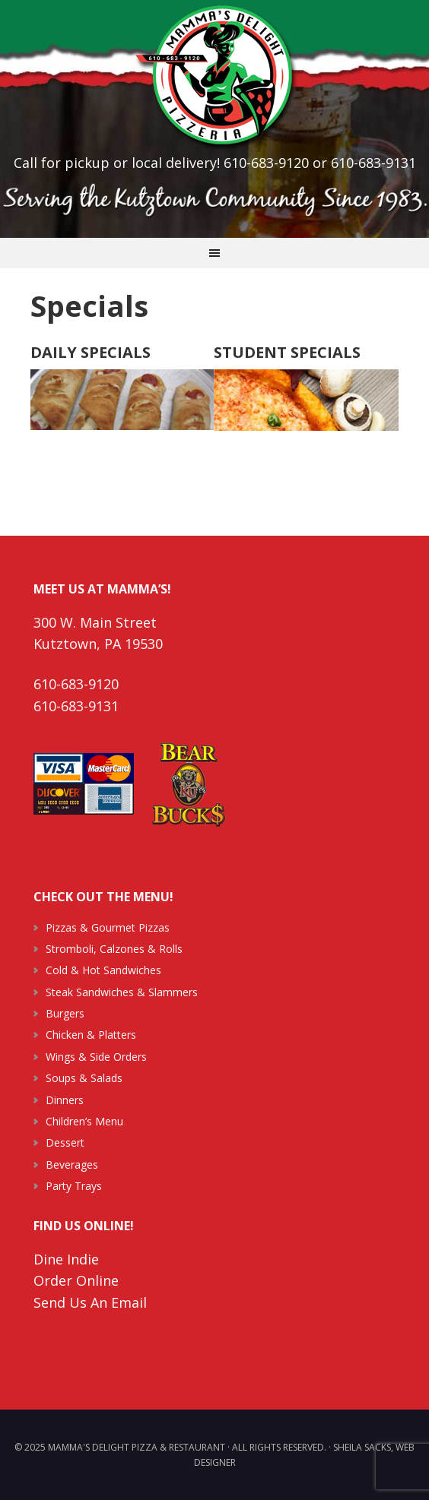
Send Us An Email (90, 1302)
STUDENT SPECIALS (287, 352)
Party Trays (74, 1186)
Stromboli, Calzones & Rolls (114, 948)
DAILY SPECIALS (90, 352)
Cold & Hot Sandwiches (103, 970)
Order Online (76, 1280)
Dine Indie (66, 1259)
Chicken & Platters (91, 1034)
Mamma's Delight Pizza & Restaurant (214, 76)
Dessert (65, 1142)
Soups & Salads (84, 1078)
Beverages (72, 1164)
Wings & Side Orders (96, 1056)
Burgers (65, 1013)
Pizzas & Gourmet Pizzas (108, 927)
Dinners (65, 1100)
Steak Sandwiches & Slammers (122, 992)
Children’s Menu (84, 1121)
